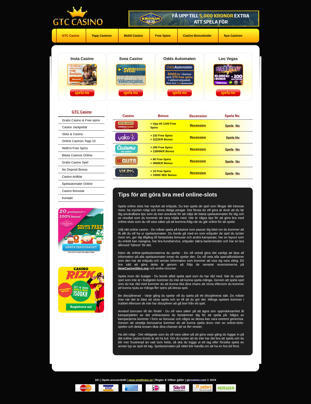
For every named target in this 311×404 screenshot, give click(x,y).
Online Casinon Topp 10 (79, 141)
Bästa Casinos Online (77, 155)
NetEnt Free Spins (75, 148)
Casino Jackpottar (74, 127)
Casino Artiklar (72, 176)
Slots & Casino (72, 134)
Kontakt (67, 198)
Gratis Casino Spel (75, 162)
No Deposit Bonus (74, 169)
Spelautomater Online (77, 183)
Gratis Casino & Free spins (81, 120)
